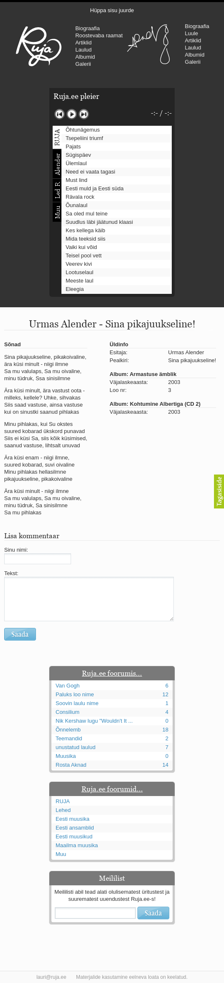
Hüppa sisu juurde (112, 10)
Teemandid (69, 738)
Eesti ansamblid (75, 828)
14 (165, 765)
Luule (191, 33)
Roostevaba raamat (98, 35)
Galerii (83, 64)
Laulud (83, 50)
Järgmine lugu (84, 114)
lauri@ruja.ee (51, 977)
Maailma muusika (77, 845)
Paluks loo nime (75, 694)
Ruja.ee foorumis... (112, 673)
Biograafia (87, 28)
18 (165, 729)
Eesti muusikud (74, 836)
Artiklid (83, 42)
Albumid (85, 57)
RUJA (39, 46)
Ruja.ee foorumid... (112, 789)
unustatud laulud (75, 747)
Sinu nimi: (16, 550)
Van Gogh (68, 685)
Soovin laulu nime (77, 703)
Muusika (66, 756)
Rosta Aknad (71, 765)
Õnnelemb (68, 729)
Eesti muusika (72, 819)
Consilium (67, 712)
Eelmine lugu (59, 114)
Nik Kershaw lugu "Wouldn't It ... (94, 721)
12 (165, 694)
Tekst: (11, 573)
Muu (61, 854)
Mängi (71, 114)
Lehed (63, 810)
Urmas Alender (148, 44)
